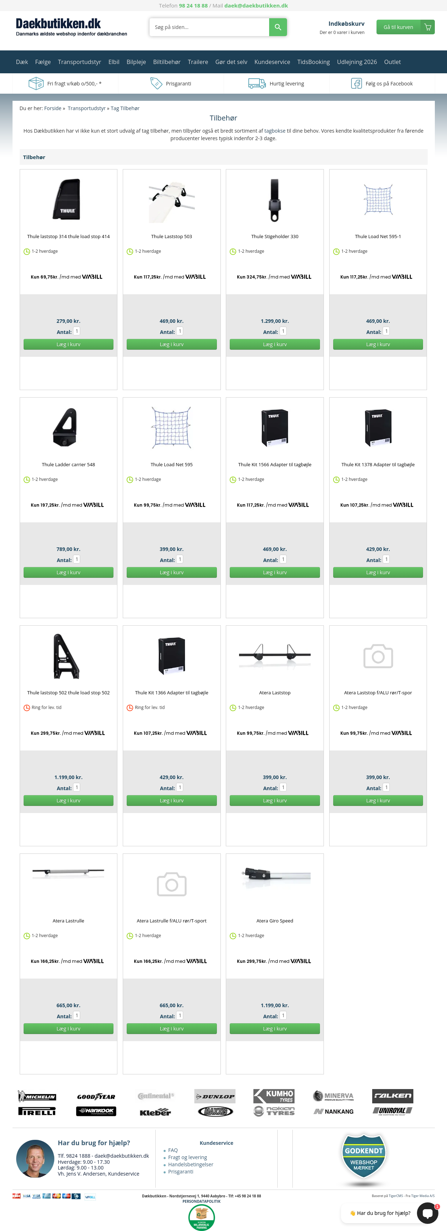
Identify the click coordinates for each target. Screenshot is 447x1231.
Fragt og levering (187, 1157)
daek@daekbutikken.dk (256, 5)
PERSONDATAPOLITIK (201, 1201)
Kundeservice (272, 62)
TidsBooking (313, 62)
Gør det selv (231, 62)
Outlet (392, 62)
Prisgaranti (180, 1171)
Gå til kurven (398, 27)
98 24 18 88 (193, 5)
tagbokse (275, 130)
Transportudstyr (79, 62)
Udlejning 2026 (357, 62)
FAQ (173, 1150)
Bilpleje (136, 62)
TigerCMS (396, 1195)
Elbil (114, 62)
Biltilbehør (167, 62)
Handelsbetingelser (190, 1164)
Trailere (198, 62)
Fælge (43, 62)
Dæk (22, 62)
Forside (53, 108)
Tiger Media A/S (422, 1195)
